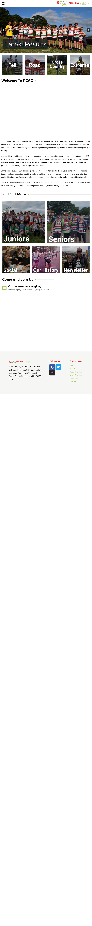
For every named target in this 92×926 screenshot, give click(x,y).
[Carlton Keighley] (28, 321)
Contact (73, 381)
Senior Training (76, 375)
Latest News (74, 378)
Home (72, 366)
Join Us (73, 369)
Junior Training (76, 372)
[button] (21, 19)
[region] (46, 30)
